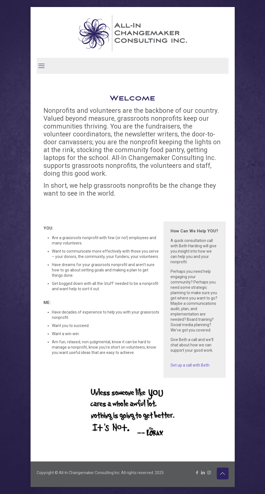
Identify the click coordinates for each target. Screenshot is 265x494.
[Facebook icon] (197, 472)
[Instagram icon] (209, 472)
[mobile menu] (41, 66)
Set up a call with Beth (189, 365)
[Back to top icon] (223, 473)
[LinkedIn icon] (203, 472)
